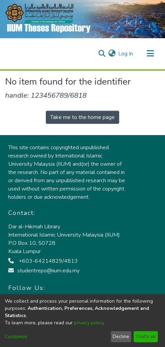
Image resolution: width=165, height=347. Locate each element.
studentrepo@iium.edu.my (44, 270)
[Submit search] (101, 54)
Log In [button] (126, 53)
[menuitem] (111, 54)
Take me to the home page (82, 117)
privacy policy (88, 322)
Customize (16, 336)
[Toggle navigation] (150, 53)
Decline (121, 336)
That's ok (145, 336)
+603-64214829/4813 (43, 261)
